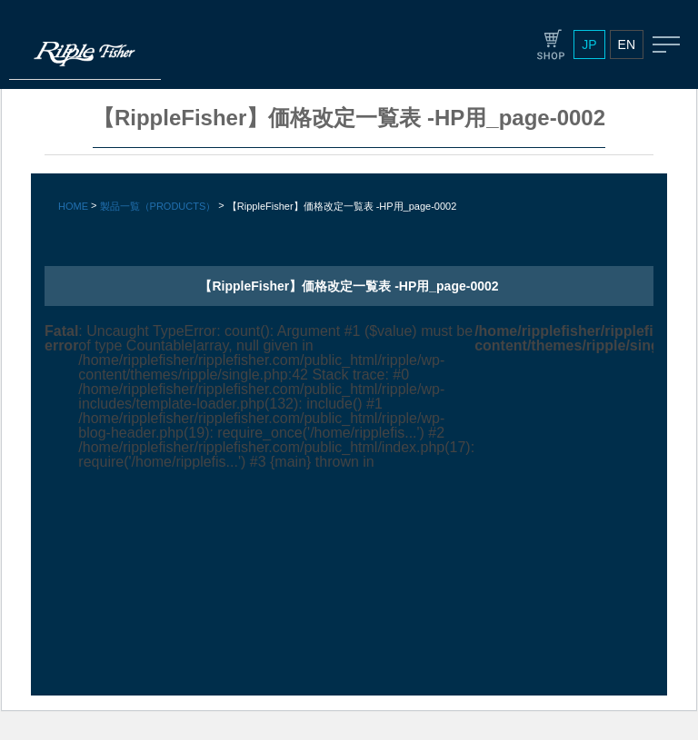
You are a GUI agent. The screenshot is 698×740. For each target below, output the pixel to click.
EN (626, 44)
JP (589, 44)
